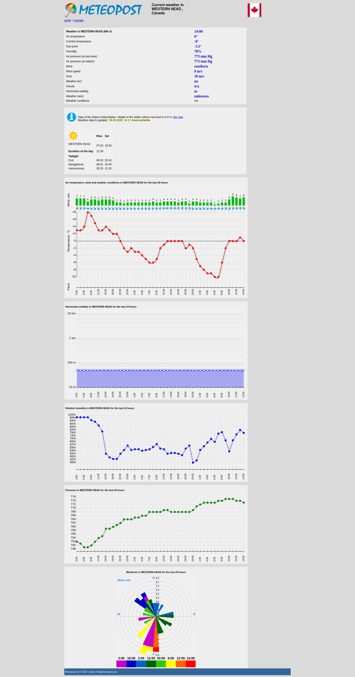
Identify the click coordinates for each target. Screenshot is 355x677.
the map (178, 117)
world (67, 20)
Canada (78, 20)
